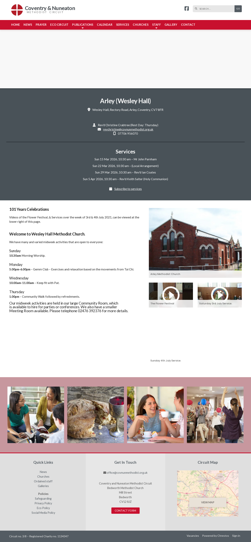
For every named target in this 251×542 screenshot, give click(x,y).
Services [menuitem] (122, 24)
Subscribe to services (128, 189)
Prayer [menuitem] (41, 24)
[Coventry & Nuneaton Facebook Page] (187, 9)
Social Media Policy (43, 512)
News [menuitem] (28, 24)
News (43, 472)
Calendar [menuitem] (104, 24)
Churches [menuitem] (140, 24)
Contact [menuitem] (188, 24)
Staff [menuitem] (156, 24)
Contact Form (125, 510)
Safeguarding (43, 498)
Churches (43, 476)
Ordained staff (43, 481)
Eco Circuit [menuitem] (59, 24)
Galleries (43, 486)
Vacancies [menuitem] (193, 535)
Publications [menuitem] (82, 24)
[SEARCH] (215, 8)
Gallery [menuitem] (171, 24)
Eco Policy (43, 508)
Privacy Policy (43, 503)
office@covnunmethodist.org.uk (127, 472)
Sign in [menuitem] (236, 535)
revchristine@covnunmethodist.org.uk (128, 129)
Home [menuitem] (15, 24)
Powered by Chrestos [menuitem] (215, 535)
